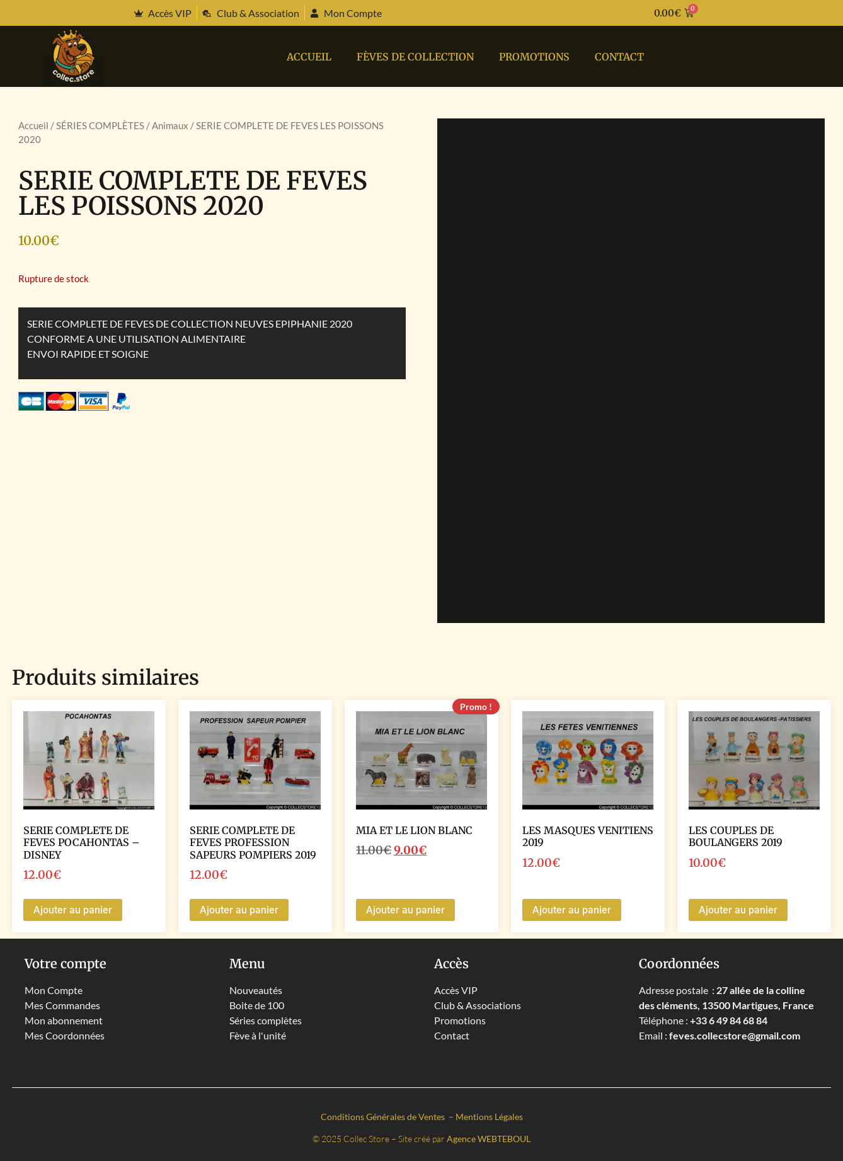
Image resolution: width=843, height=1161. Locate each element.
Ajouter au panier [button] (72, 910)
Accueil (309, 56)
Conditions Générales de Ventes (384, 1116)
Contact (619, 56)
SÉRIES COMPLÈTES (100, 125)
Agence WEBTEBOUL (488, 1138)
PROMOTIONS (534, 56)
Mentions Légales (489, 1116)
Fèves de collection (415, 56)
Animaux (170, 125)
